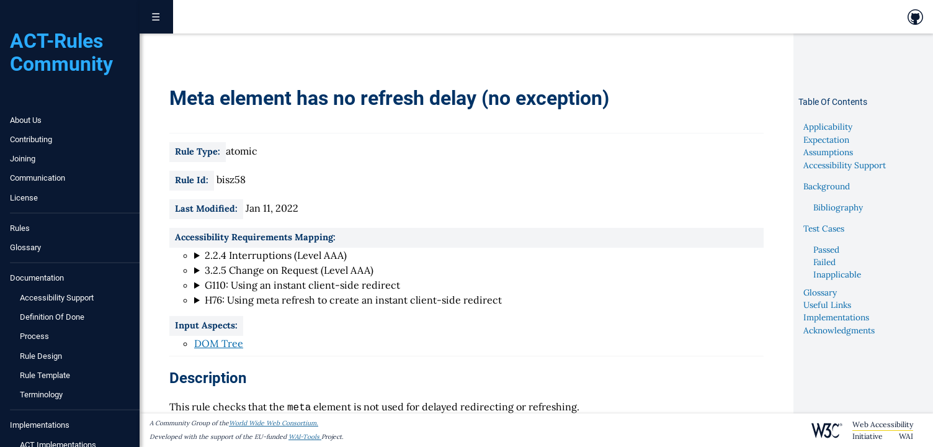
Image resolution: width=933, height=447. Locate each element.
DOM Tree (218, 343)
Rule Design (41, 356)
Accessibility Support (57, 297)
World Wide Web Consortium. (273, 423)
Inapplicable (837, 274)
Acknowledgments (839, 330)
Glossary (25, 247)
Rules (20, 228)
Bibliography (838, 207)
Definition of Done (52, 317)
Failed (824, 262)
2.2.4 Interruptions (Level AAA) (276, 255)
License (24, 197)
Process (34, 336)
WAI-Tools (304, 437)
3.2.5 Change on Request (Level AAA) (289, 270)
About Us (26, 120)
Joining (22, 158)
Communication (37, 178)
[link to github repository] (915, 17)
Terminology (41, 394)
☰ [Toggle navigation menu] (156, 17)
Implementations (836, 317)
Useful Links (827, 304)
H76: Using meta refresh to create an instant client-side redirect (353, 300)
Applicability (827, 126)
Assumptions (828, 152)
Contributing (31, 139)
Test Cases (823, 228)
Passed (826, 249)
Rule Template (45, 375)
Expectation (826, 139)
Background (826, 186)
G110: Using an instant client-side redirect (302, 285)
